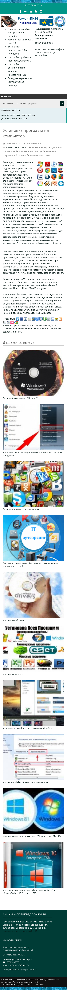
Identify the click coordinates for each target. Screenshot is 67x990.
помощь (12, 85)
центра (28, 269)
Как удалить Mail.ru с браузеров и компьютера (25, 782)
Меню (6, 96)
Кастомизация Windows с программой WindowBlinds (28, 728)
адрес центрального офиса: (50, 49)
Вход (42, 984)
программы (20, 263)
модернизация (16, 32)
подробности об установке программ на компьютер (32, 302)
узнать (44, 300)
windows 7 (25, 60)
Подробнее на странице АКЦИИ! (20, 930)
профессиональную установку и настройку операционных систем (30, 284)
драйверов (50, 217)
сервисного (17, 269)
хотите (46, 263)
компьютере (9, 165)
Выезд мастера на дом (20, 78)
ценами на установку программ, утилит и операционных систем (32, 296)
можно (44, 257)
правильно (29, 202)
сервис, (29, 39)
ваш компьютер (39, 147)
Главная (9, 103)
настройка (24, 29)
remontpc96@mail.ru (19, 965)
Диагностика (9, 118)
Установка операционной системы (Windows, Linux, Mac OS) (32, 836)
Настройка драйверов (20, 57)
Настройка (13, 64)
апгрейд (12, 36)
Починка (12, 29)
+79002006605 (45, 43)
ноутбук (60, 208)
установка (39, 218)
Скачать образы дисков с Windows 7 (20, 398)
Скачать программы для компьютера (21, 509)
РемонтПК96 (39, 269)
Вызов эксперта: (11, 115)
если (5, 260)
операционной (47, 243)
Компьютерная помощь (30, 151)
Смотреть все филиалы (14, 954)
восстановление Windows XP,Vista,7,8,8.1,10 (17, 71)
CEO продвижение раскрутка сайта (20, 969)
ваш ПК (12, 43)
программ (13, 60)
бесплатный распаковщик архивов (41, 221)
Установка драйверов (13, 620)
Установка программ (26, 103)
